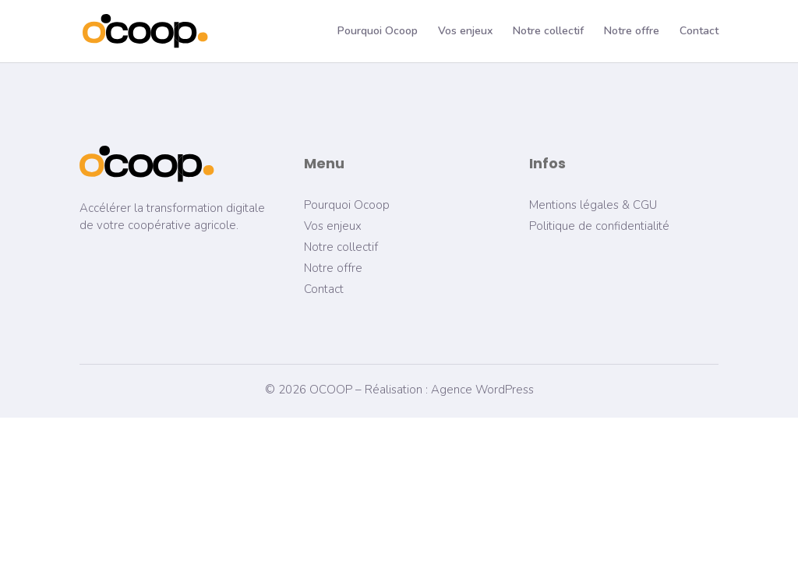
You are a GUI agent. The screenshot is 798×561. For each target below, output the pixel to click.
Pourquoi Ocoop (377, 32)
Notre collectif (548, 32)
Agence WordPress (482, 389)
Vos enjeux (465, 32)
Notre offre (631, 32)
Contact (699, 32)
